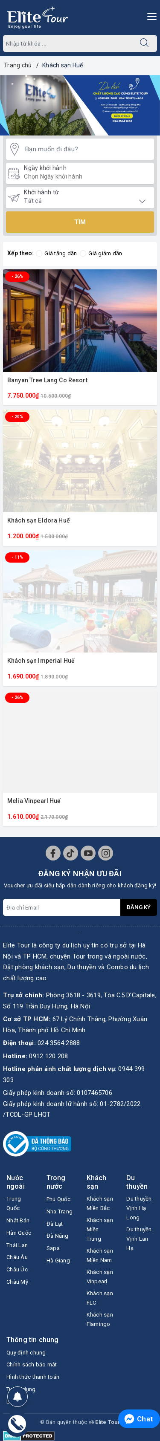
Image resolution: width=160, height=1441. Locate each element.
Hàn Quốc (18, 1233)
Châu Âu (17, 1257)
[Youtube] (88, 853)
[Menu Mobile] (149, 15)
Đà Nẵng (58, 1236)
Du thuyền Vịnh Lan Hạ (138, 1238)
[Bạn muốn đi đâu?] (87, 149)
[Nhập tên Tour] (67, 43)
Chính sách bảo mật (31, 1364)
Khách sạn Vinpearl (100, 1277)
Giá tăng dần (56, 253)
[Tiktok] (70, 853)
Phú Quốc (58, 1199)
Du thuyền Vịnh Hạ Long (138, 1208)
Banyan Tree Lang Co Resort (47, 380)
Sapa (53, 1248)
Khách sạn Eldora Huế (38, 520)
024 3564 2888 (59, 1043)
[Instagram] (105, 853)
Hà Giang (58, 1260)
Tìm (80, 222)
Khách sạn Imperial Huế (41, 660)
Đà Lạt (55, 1224)
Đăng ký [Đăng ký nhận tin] (139, 907)
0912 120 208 (48, 1056)
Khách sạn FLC (100, 1298)
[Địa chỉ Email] (62, 907)
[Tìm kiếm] (144, 43)
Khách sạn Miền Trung (100, 1229)
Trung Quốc (13, 1203)
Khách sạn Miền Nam (100, 1255)
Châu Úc (17, 1269)
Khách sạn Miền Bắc (100, 1203)
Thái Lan (17, 1245)
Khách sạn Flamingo (100, 1319)
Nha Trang (60, 1211)
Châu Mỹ (17, 1282)
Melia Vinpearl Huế (34, 800)
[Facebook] (53, 853)
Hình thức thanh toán (32, 1377)
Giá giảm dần (101, 253)
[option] (80, 105)
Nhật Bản (17, 1220)
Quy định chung (26, 1352)
